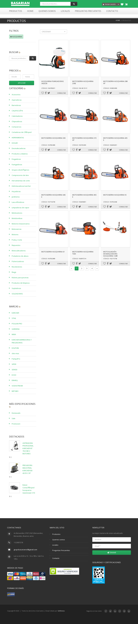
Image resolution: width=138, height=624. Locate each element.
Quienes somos (58, 539)
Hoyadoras (16, 191)
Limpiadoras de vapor (20, 207)
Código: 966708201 (48, 88)
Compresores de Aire (20, 175)
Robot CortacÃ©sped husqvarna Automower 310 (29, 489)
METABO (15, 391)
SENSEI (14, 369)
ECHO (14, 375)
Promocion (16, 424)
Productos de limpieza (20, 283)
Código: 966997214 (79, 259)
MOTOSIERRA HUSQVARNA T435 (82, 252)
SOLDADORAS (17, 294)
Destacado (16, 413)
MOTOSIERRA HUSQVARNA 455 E (84, 196)
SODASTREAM (17, 386)
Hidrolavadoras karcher (21, 186)
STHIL (14, 318)
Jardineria (15, 197)
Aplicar (21, 83)
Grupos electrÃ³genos (20, 170)
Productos (15, 11)
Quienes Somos (47, 11)
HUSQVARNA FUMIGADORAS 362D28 (52, 82)
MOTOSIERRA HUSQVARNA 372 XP (84, 139)
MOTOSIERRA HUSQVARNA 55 (115, 195)
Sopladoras (16, 288)
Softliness (61, 611)
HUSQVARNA (16, 36)
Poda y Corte (17, 240)
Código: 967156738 (48, 202)
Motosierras (16, 229)
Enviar (111, 552)
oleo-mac (15, 353)
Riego (14, 272)
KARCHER (15, 313)
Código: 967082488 (48, 145)
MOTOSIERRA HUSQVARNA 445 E (53, 196)
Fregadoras (16, 159)
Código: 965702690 (79, 145)
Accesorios (16, 94)
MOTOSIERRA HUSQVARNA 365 (53, 138)
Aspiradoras (17, 100)
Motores (15, 234)
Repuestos (16, 245)
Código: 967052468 (110, 202)
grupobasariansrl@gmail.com (25, 549)
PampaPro (16, 359)
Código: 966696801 (79, 202)
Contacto (112, 11)
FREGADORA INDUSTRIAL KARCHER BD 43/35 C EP (28, 469)
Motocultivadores (19, 250)
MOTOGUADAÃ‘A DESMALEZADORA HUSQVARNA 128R (110, 253)
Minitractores (17, 213)
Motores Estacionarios (21, 224)
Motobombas (17, 218)
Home (30, 11)
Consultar (61, 93)
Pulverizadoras (18, 261)
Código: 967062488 (48, 259)
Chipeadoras (17, 121)
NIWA (14, 334)
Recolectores (17, 267)
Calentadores (17, 116)
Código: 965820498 (110, 88)
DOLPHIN (15, 348)
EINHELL (15, 380)
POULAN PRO (17, 323)
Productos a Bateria (20, 154)
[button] (53, 31)
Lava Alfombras (18, 202)
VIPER (14, 364)
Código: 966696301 (110, 145)
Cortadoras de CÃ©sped (21, 132)
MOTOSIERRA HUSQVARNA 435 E (115, 139)
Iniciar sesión (109, 4)
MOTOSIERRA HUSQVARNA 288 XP (115, 82)
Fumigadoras (17, 164)
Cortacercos (16, 127)
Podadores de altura (20, 256)
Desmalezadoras (19, 148)
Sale (13, 418)
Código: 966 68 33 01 (79, 88)
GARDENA (15, 329)
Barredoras (16, 105)
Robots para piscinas (20, 277)
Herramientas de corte (21, 180)
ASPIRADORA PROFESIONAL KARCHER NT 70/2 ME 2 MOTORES (28, 448)
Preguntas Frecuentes (88, 11)
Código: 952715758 (110, 259)
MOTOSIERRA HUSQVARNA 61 (53, 251)
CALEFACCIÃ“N (17, 110)
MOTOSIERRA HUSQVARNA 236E (82, 82)
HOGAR (15, 143)
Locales (65, 11)
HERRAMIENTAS (18, 137)
